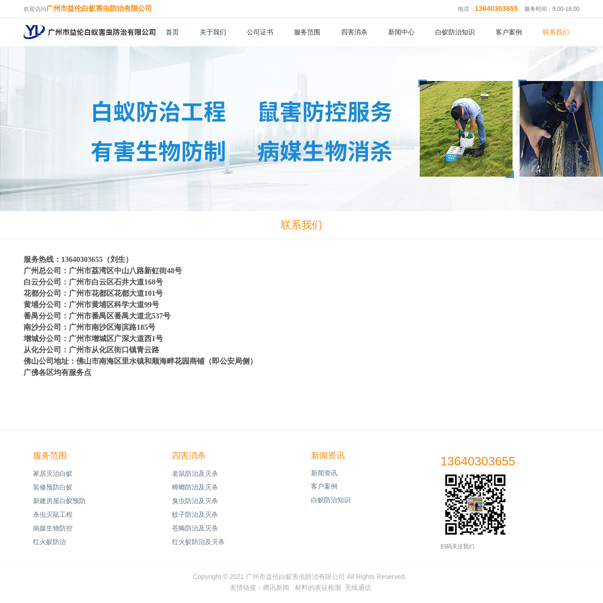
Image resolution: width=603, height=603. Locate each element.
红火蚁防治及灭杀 (198, 542)
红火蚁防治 (49, 542)
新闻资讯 (328, 455)
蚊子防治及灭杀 (195, 514)
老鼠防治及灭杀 (195, 473)
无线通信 (358, 587)
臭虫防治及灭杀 (195, 501)
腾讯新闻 (276, 587)
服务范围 (307, 32)
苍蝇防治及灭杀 (195, 528)
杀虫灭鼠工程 (53, 514)
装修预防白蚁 (53, 487)
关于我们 (213, 32)
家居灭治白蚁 (53, 473)
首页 (172, 32)
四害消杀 (354, 32)
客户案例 (509, 32)
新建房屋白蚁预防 (59, 501)
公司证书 (260, 32)
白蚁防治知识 (455, 32)
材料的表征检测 (318, 587)
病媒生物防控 (53, 528)
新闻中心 (401, 32)
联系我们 (556, 32)
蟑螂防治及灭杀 (195, 487)
